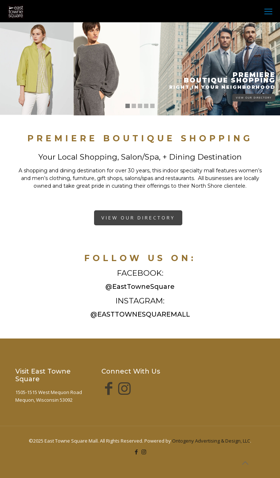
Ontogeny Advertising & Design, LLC (211, 440)
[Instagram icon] (144, 451)
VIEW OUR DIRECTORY (254, 97)
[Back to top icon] (245, 463)
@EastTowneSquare (140, 287)
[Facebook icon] (136, 451)
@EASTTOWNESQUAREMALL (140, 314)
